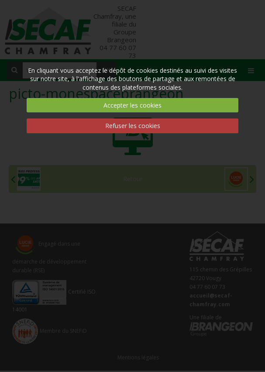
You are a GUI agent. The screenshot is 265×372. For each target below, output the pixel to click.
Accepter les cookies (132, 105)
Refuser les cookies (132, 126)
